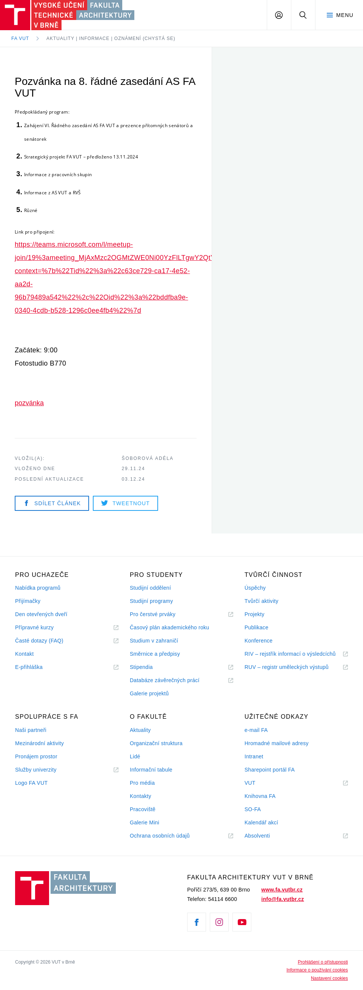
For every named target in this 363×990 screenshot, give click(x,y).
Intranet (254, 756)
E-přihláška (29, 667)
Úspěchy (255, 588)
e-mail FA (256, 730)
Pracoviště (142, 809)
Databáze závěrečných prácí (165, 680)
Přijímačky (27, 601)
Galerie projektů (149, 693)
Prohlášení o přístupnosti (323, 962)
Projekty (255, 614)
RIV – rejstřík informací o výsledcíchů (290, 654)
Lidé (135, 756)
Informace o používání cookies (317, 970)
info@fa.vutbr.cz (282, 899)
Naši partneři (30, 730)
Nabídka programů (37, 588)
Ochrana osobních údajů (160, 836)
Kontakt (24, 654)
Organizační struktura (156, 743)
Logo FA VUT (31, 783)
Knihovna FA (260, 796)
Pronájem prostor (36, 756)
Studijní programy (151, 601)
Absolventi (266, 836)
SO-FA (253, 809)
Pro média (142, 783)
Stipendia (141, 667)
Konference (258, 641)
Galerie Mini (144, 822)
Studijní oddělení (150, 588)
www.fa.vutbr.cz (282, 890)
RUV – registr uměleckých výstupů (287, 667)
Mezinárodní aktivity (39, 743)
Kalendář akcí (261, 822)
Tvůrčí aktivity (261, 601)
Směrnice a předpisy (155, 654)
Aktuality (140, 730)
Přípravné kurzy (34, 627)
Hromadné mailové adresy (277, 743)
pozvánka (29, 403)
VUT (259, 783)
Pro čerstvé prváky (152, 614)
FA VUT (20, 38)
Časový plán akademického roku (169, 627)
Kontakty (140, 796)
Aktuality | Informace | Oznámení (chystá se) (110, 38)
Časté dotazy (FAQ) (39, 641)
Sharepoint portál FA (270, 770)
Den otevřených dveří (41, 614)
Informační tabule (151, 770)
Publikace (256, 627)
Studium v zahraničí (154, 641)
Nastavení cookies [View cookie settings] (329, 978)
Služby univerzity (36, 770)
